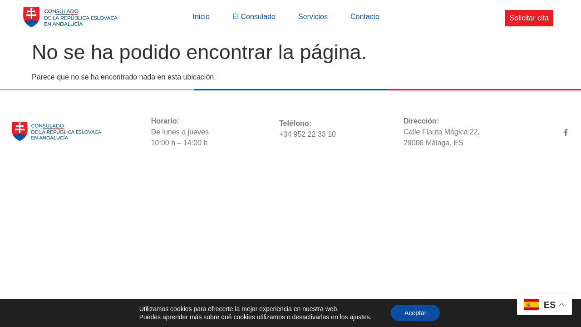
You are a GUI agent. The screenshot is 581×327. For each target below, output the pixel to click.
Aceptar (415, 313)
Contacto (364, 16)
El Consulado (254, 16)
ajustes (359, 317)
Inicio (200, 16)
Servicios (313, 16)
